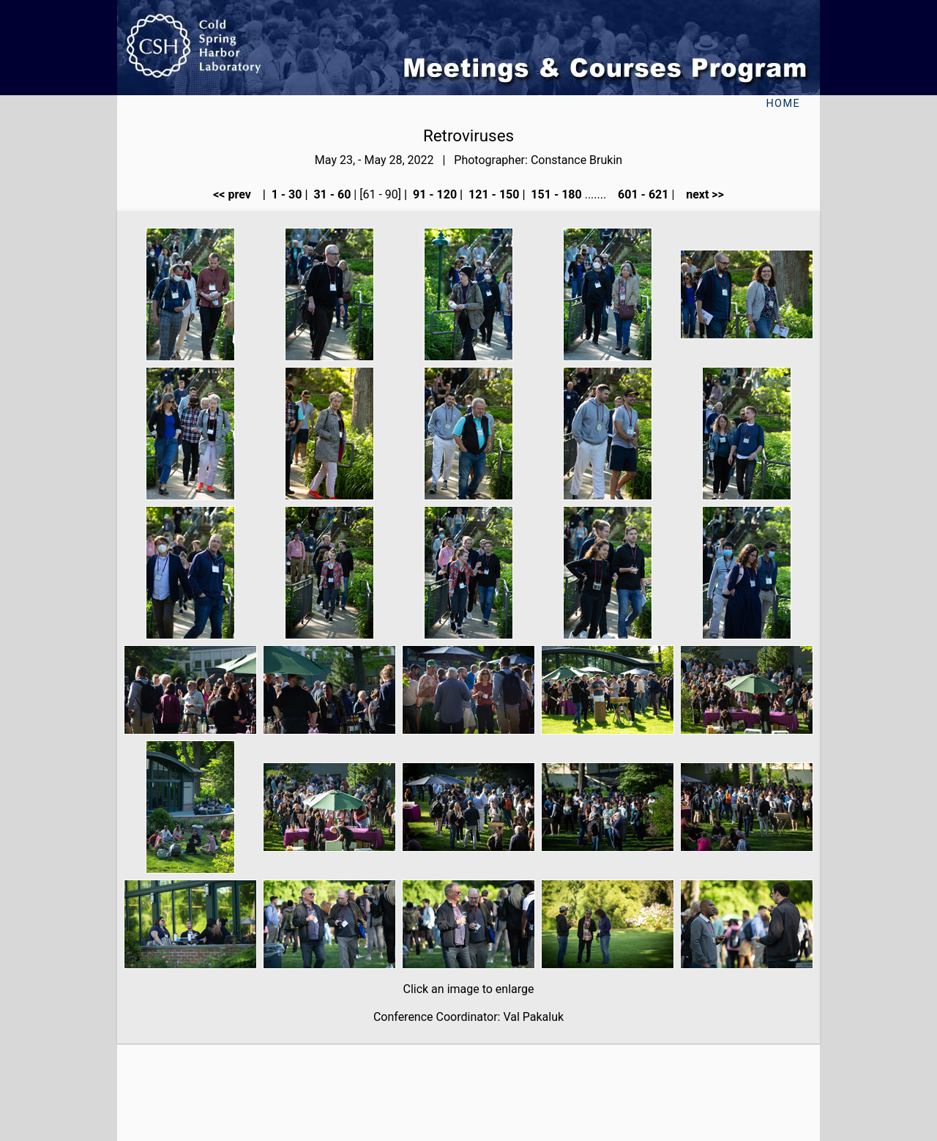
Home (783, 103)
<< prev (236, 194)
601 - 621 (641, 194)
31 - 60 (330, 194)
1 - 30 (285, 194)
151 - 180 (554, 194)
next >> (700, 194)
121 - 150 (492, 194)
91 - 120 (433, 194)
